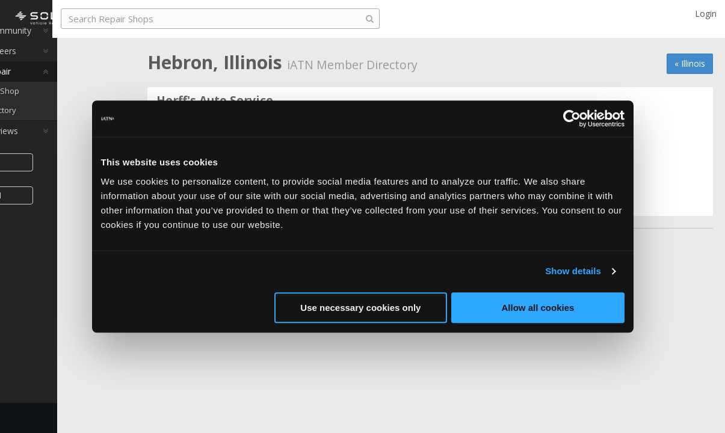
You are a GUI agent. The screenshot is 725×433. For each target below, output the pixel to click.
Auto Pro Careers (52, 68)
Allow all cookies (538, 307)
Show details (573, 271)
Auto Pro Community (60, 48)
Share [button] (61, 179)
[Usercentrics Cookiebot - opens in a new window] (572, 118)
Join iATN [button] (61, 212)
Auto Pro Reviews (53, 148)
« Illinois (689, 63)
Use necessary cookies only (360, 307)
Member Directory (61, 127)
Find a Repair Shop (63, 108)
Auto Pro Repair (50, 88)
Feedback (33, 417)
